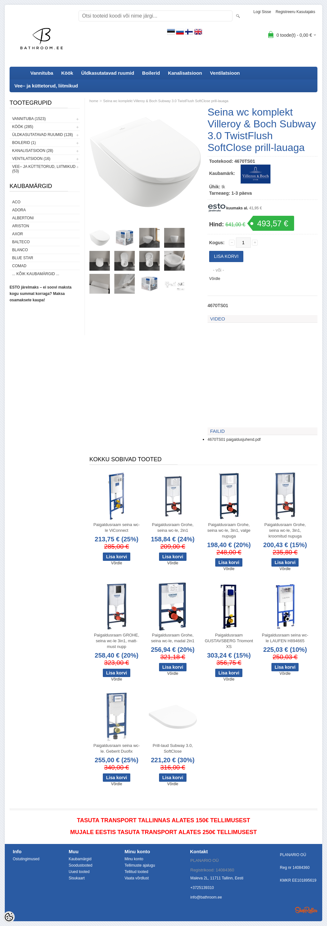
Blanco (20, 250)
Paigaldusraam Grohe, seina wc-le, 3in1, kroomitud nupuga (285, 530)
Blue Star (22, 258)
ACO (16, 202)
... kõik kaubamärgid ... (35, 274)
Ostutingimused (26, 859)
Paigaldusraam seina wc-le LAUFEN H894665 (285, 638)
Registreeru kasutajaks (295, 12)
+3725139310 (202, 887)
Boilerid (151, 73)
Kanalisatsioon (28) (32, 150)
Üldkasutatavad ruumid (107, 73)
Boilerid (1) (24, 142)
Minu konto (134, 859)
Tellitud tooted (136, 872)
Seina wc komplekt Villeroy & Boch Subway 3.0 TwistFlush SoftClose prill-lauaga (165, 101)
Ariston (20, 226)
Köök (67, 73)
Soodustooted (80, 865)
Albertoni (23, 218)
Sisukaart (77, 878)
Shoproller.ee (306, 910)
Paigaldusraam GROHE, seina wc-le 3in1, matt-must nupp (116, 641)
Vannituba (41, 73)
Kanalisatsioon (185, 73)
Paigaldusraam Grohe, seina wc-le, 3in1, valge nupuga (228, 530)
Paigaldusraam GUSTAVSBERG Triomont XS (229, 641)
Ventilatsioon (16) (31, 158)
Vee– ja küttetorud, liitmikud (46, 85)
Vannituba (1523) (29, 119)
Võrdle (214, 278)
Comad (19, 266)
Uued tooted (79, 872)
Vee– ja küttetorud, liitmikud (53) (43, 168)
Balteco (21, 242)
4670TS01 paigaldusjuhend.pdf (234, 439)
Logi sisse (262, 12)
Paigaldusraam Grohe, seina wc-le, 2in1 (173, 527)
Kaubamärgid (80, 859)
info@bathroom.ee (206, 897)
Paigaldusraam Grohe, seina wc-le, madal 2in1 (172, 638)
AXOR (17, 234)
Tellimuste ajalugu (140, 865)
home (93, 101)
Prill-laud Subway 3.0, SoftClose (173, 748)
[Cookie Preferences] (9, 917)
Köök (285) (22, 126)
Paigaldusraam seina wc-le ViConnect (116, 527)
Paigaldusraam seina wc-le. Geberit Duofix (116, 748)
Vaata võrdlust (137, 878)
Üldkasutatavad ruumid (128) (42, 134)
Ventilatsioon (225, 73)
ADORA (19, 210)
